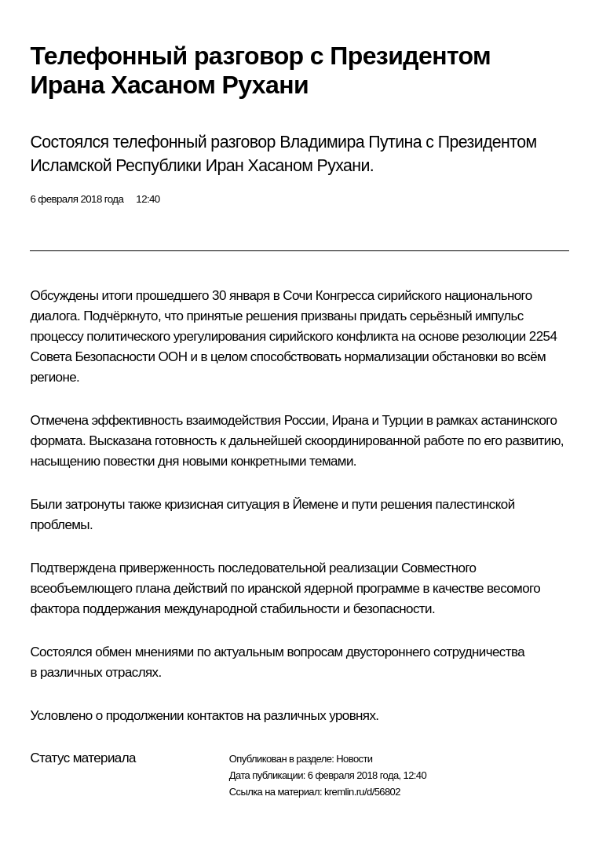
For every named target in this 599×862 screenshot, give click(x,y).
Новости (354, 759)
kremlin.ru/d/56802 (362, 792)
